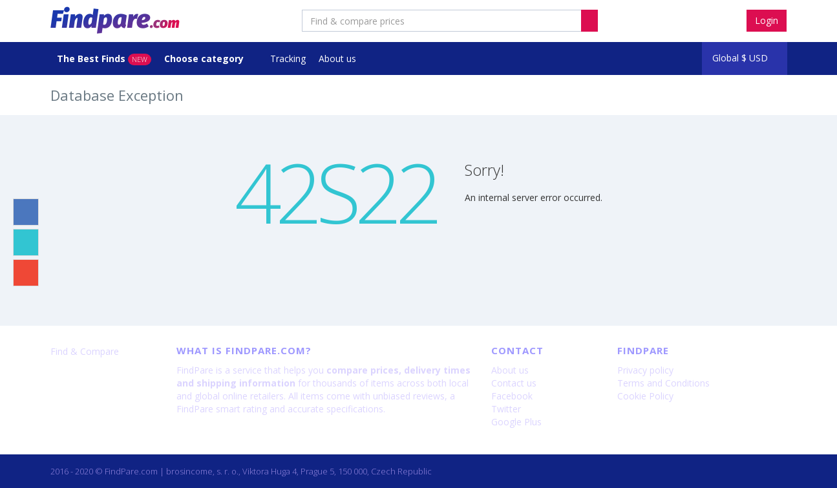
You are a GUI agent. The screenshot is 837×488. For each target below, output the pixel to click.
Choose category (205, 58)
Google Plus (516, 422)
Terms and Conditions (663, 383)
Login (766, 20)
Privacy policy (645, 370)
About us (337, 58)
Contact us (513, 383)
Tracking (288, 58)
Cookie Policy (645, 396)
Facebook (512, 396)
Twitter (506, 409)
